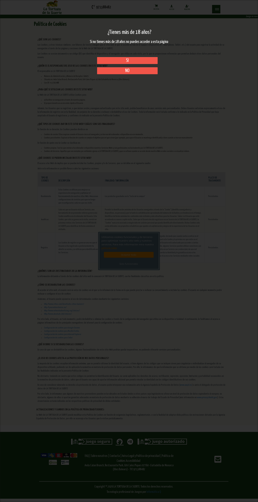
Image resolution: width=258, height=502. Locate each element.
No (127, 70)
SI (127, 60)
